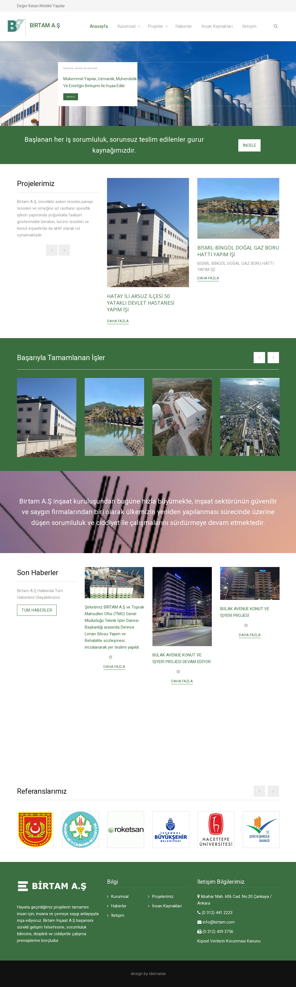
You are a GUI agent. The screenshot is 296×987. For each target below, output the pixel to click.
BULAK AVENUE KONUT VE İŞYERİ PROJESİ (244, 612)
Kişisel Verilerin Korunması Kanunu (229, 941)
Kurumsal (126, 26)
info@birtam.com (219, 922)
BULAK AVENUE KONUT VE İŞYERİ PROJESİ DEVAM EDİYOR (181, 658)
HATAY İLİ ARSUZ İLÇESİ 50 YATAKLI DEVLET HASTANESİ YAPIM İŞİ (140, 303)
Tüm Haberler (36, 610)
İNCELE (71, 97)
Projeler (155, 26)
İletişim (249, 26)
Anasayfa (99, 26)
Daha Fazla (118, 321)
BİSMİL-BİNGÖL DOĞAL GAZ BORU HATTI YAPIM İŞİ (238, 251)
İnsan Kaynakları (217, 26)
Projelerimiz (163, 896)
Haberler (183, 26)
